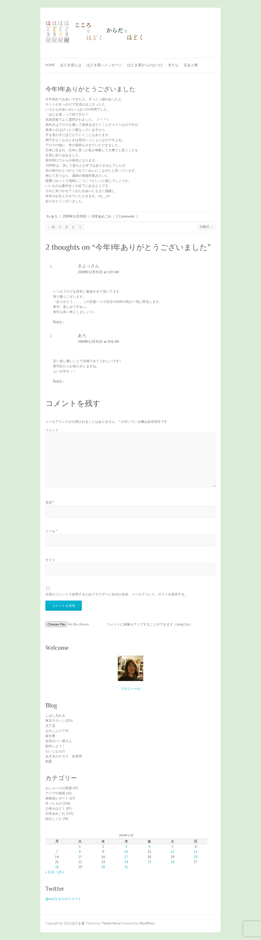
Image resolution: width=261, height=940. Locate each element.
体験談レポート (57, 798)
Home (50, 65)
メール (51, 531)
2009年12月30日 (74, 216)
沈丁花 (50, 726)
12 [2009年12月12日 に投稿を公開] (172, 852)
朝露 (48, 761)
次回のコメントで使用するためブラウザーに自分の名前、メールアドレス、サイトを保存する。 (116, 594)
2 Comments (125, 216)
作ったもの (53, 803)
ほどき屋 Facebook (203, 26)
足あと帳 (191, 65)
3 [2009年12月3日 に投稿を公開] (126, 846)
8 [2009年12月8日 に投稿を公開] (80, 852)
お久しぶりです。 (58, 731)
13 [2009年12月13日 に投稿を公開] (195, 852)
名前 (49, 502)
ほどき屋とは (70, 65)
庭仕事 (50, 736)
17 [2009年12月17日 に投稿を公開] (126, 857)
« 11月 (50, 872)
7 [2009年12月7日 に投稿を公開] (57, 852)
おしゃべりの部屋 (58, 788)
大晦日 (206, 227)
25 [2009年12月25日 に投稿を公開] (149, 862)
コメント (52, 430)
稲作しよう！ (55, 746)
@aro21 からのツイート (63, 899)
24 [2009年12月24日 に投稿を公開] (126, 862)
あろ (54, 216)
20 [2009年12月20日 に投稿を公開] (195, 857)
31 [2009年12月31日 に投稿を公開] (126, 867)
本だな (173, 65)
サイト (50, 560)
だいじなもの (55, 751)
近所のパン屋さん (58, 741)
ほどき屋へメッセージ (104, 65)
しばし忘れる (55, 715)
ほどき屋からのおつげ (145, 65)
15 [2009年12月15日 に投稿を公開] (80, 857)
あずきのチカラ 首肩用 (63, 756)
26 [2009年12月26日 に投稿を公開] (172, 862)
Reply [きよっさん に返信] (58, 321)
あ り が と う (65, 227)
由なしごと (53, 818)
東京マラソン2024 (58, 720)
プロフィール (130, 689)
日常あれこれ (101, 216)
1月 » (60, 872)
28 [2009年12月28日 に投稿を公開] (57, 867)
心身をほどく (55, 808)
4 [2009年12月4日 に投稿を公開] (149, 846)
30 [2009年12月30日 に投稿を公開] (103, 867)
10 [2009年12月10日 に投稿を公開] (126, 852)
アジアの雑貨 (55, 793)
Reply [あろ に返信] (58, 381)
